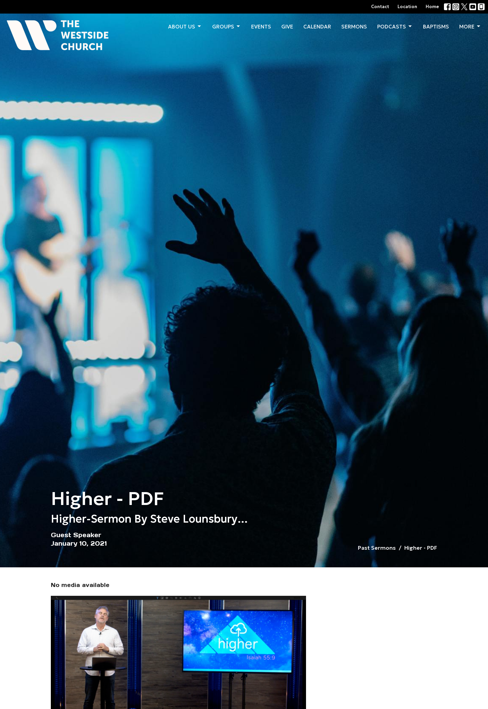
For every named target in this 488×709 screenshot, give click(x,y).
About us (185, 26)
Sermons (354, 26)
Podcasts (395, 26)
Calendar (317, 26)
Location (407, 6)
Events (261, 26)
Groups (226, 26)
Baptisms (436, 26)
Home (432, 6)
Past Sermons (377, 547)
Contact (380, 6)
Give (287, 26)
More (470, 26)
